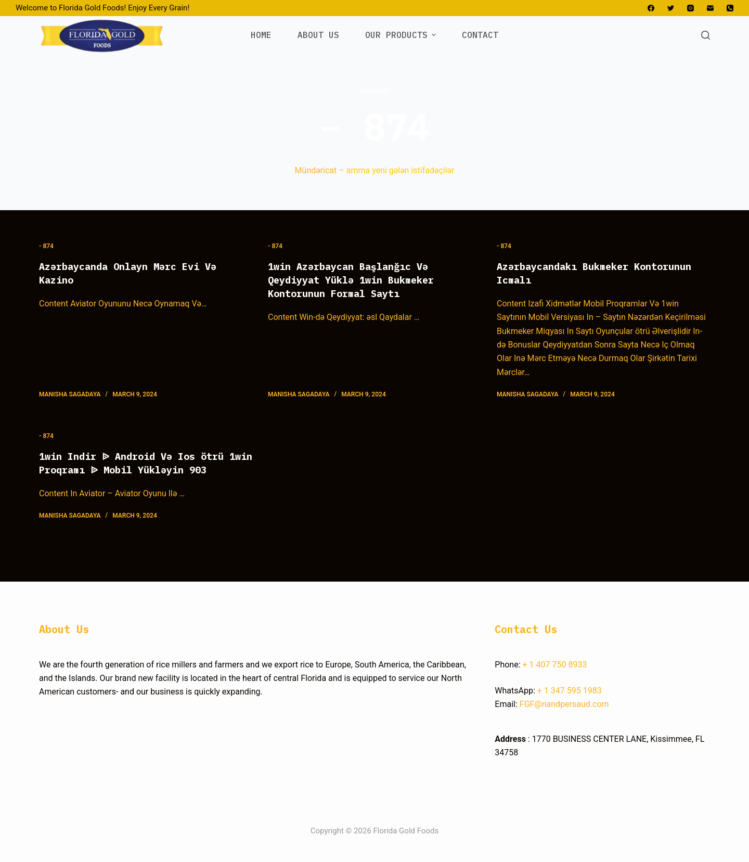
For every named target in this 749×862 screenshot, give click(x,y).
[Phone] (730, 8)
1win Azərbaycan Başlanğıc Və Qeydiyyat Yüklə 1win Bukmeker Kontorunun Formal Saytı (358, 279)
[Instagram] (690, 8)
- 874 (46, 246)
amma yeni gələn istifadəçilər (400, 170)
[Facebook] (651, 8)
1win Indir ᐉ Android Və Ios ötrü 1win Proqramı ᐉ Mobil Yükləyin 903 (139, 469)
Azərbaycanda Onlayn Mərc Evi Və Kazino (136, 273)
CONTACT (480, 35)
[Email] (710, 8)
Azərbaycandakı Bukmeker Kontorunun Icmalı (603, 273)
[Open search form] (705, 35)
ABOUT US (318, 35)
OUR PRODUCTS (401, 35)
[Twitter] (670, 8)
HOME (261, 35)
